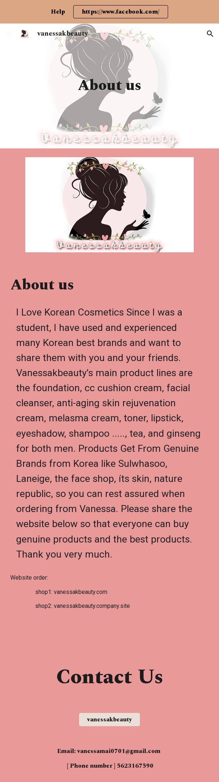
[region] (109, 12)
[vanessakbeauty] (109, 719)
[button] (9, 34)
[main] (109, 86)
